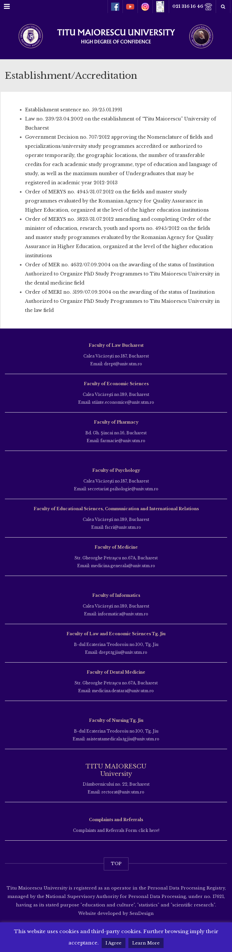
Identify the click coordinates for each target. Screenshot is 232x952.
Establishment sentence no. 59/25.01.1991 (73, 110)
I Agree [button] (114, 943)
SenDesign (141, 913)
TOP (116, 863)
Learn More (146, 943)
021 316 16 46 (192, 7)
